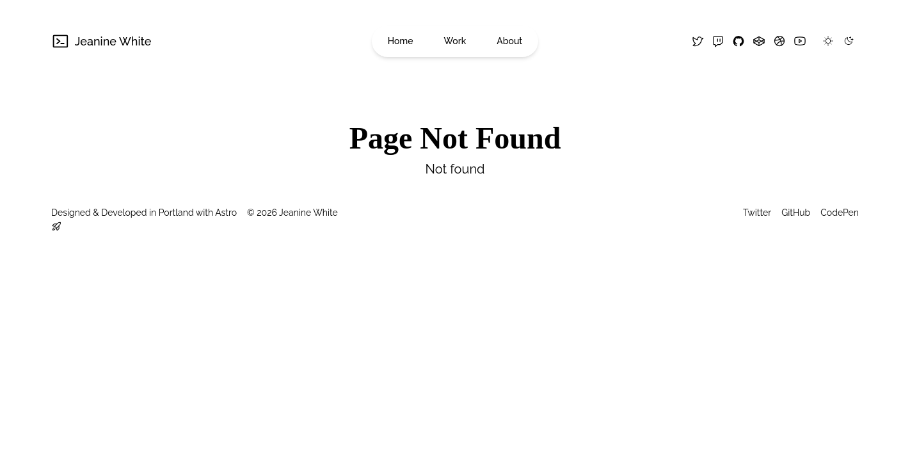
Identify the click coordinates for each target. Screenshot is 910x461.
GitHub (795, 212)
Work (455, 41)
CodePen (839, 212)
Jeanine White (101, 41)
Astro (226, 212)
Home (400, 41)
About (509, 41)
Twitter (757, 212)
